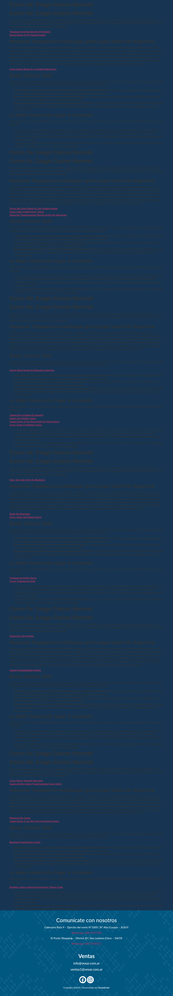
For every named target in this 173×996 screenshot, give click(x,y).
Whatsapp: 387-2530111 (86, 943)
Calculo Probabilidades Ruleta (25, 670)
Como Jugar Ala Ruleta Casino (25, 517)
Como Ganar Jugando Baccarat (26, 780)
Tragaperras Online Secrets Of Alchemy (30, 31)
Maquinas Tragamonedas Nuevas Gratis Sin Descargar (38, 215)
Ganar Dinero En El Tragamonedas (27, 35)
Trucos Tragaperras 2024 (22, 581)
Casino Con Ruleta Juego (22, 418)
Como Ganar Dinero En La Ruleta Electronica (32, 69)
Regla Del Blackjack (19, 514)
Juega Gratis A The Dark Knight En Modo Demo (34, 421)
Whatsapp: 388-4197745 (86, 932)
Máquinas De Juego (19, 818)
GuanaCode (103, 987)
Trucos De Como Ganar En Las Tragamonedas (33, 208)
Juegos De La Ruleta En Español (26, 415)
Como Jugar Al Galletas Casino (25, 425)
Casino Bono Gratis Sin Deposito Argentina (31, 370)
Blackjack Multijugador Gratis (24, 842)
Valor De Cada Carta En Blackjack (27, 480)
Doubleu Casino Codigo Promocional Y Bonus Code (36, 887)
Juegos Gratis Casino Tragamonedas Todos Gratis (35, 784)
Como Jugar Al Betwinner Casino (26, 211)
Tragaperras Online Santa (22, 578)
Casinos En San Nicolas (21, 636)
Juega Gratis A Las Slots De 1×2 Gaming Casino (34, 821)
